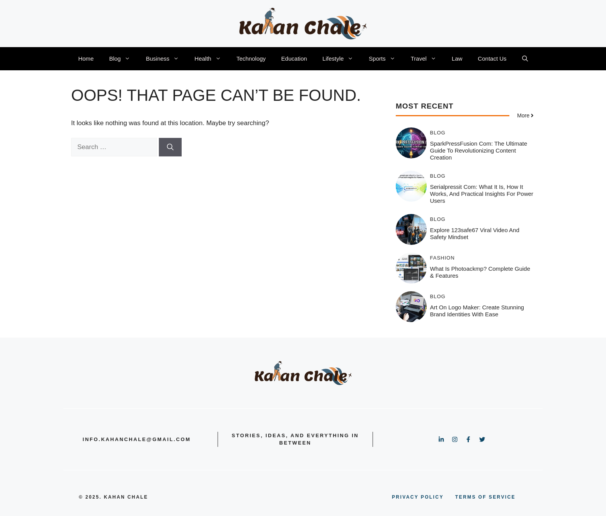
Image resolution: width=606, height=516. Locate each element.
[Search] (170, 147)
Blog (123, 58)
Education (294, 58)
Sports (386, 58)
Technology (251, 58)
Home (86, 58)
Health (211, 58)
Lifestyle (341, 58)
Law (457, 58)
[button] (525, 58)
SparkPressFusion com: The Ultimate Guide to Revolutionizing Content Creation (478, 150)
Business (166, 58)
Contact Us (492, 58)
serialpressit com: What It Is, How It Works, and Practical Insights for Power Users (481, 193)
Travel (427, 58)
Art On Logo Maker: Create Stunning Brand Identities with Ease (477, 310)
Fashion (442, 257)
